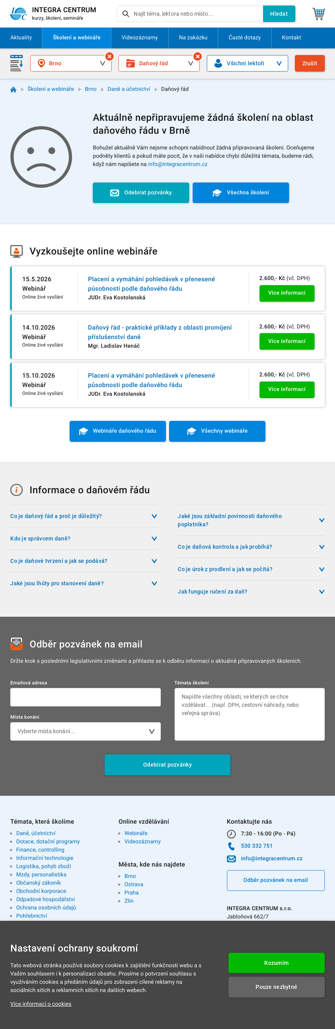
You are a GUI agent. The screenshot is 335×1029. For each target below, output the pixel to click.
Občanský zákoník (38, 883)
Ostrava (133, 884)
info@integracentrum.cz (178, 164)
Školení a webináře (51, 89)
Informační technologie (45, 858)
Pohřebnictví (31, 916)
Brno (91, 89)
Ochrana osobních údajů (46, 908)
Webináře (135, 833)
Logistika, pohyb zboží (43, 866)
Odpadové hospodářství (45, 899)
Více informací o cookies (40, 1004)
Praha (131, 893)
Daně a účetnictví (129, 89)
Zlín (128, 901)
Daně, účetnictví (35, 833)
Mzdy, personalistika (41, 875)
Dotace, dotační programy (48, 842)
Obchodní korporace (41, 891)
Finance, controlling (40, 850)
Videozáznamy (142, 842)
